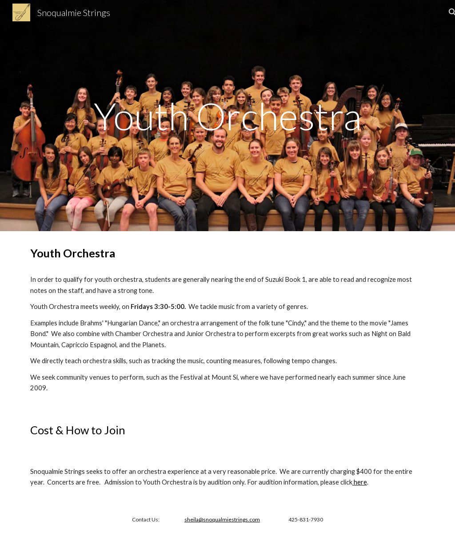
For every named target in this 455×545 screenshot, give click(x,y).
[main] (228, 115)
